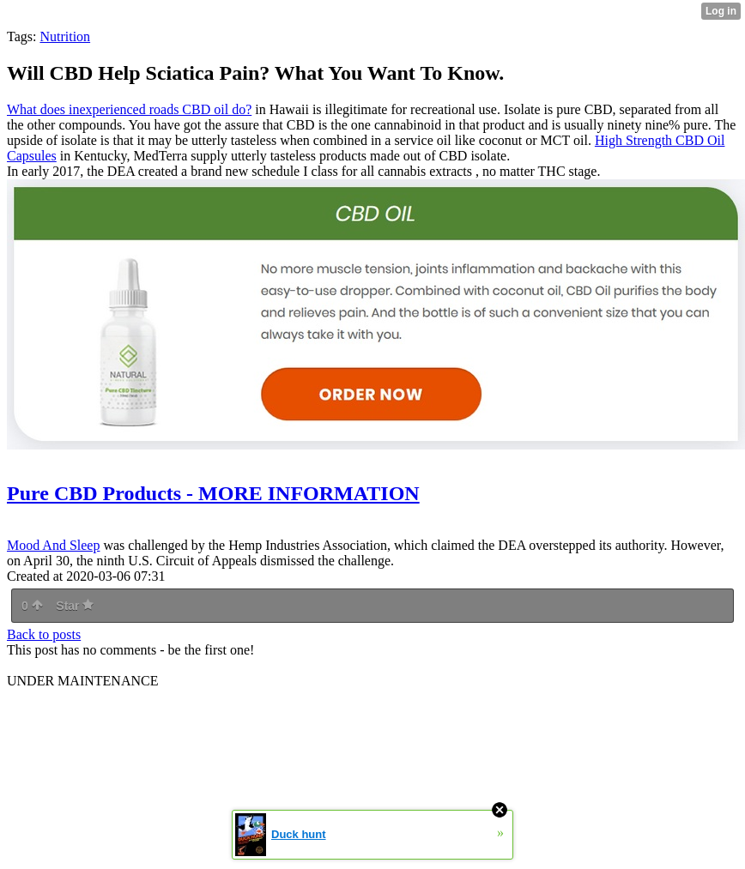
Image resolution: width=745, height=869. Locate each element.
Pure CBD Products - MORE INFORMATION (213, 493)
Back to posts (44, 634)
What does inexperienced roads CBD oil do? (129, 109)
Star (75, 606)
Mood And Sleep (53, 545)
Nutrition (64, 36)
